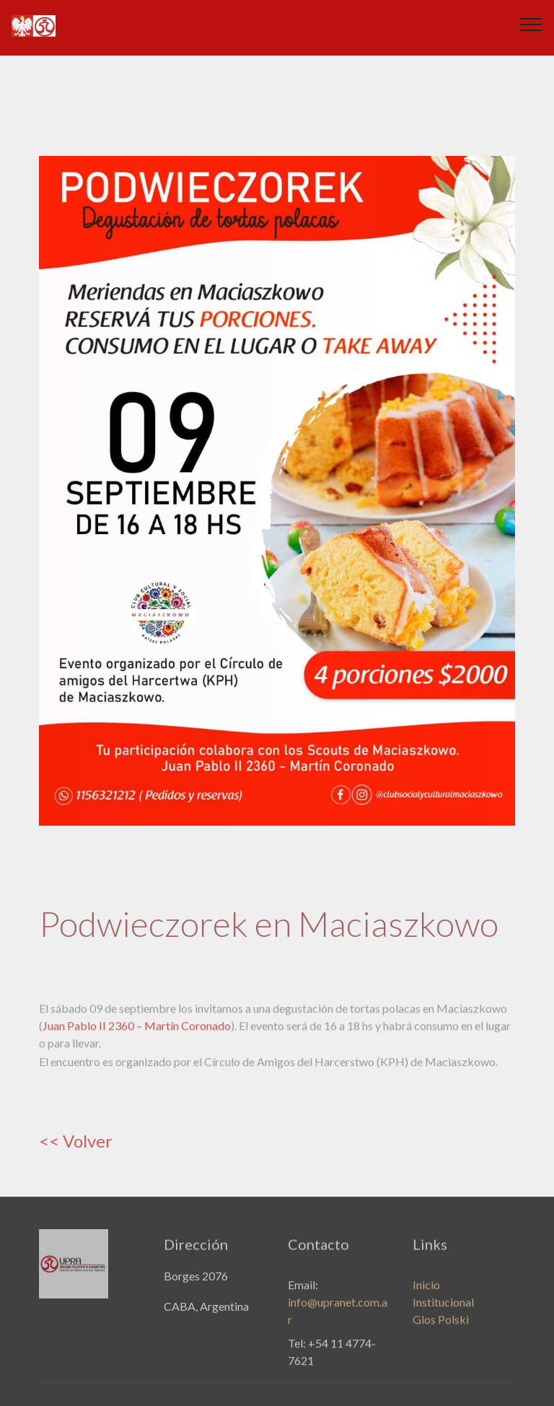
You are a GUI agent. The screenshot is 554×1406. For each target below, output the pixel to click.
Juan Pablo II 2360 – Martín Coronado (137, 1033)
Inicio (426, 1293)
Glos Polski (441, 1328)
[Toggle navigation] (531, 23)
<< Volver (76, 1140)
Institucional (443, 1310)
